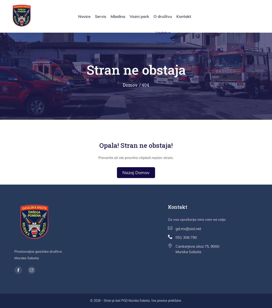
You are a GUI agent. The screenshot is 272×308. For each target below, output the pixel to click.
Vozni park (139, 16)
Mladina (118, 16)
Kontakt (183, 16)
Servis (100, 16)
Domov (130, 85)
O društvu (163, 16)
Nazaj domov (136, 172)
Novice (84, 16)
